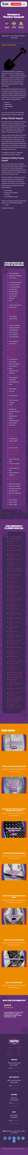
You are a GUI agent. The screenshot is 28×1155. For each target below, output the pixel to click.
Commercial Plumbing (14, 309)
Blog (9, 1047)
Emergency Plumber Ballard (15, 539)
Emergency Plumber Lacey (15, 597)
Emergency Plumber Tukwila (15, 677)
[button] (24, 4)
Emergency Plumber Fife (14, 575)
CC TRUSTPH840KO (14, 36)
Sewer (10, 427)
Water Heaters (12, 497)
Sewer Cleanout (12, 432)
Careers (18, 1055)
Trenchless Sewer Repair (14, 466)
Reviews (19, 1052)
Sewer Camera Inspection (15, 429)
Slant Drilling (12, 445)
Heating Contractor (13, 375)
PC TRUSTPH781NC (14, 1132)
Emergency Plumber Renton (15, 661)
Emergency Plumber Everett (15, 568)
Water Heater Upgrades (14, 495)
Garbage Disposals (13, 357)
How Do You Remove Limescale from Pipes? (14, 896)
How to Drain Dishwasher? (14, 982)
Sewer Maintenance (13, 436)
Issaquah (8, 75)
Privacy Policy (9, 1055)
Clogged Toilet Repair (13, 303)
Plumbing (11, 407)
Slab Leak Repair (12, 443)
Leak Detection (12, 398)
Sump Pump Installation (14, 450)
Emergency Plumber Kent (15, 591)
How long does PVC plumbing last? (14, 853)
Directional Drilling (13, 312)
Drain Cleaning (12, 314)
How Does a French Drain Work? (14, 940)
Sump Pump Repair (13, 452)
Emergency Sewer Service (15, 323)
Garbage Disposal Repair (14, 355)
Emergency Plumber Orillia (15, 640)
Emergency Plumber (13, 321)
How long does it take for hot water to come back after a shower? (14, 809)
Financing (9, 1052)
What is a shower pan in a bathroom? (14, 766)
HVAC (10, 386)
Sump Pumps (12, 457)
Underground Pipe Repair (14, 477)
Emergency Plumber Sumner (15, 672)
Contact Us (18, 1047)
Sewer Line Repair (13, 434)
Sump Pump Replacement (15, 454)
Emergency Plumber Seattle (15, 697)
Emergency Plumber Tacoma (15, 674)
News (9, 1050)
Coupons (19, 1050)
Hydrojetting (12, 393)
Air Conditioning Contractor (15, 280)
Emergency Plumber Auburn (15, 536)
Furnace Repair (12, 339)
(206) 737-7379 (15, 1068)
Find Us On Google (14, 1071)
